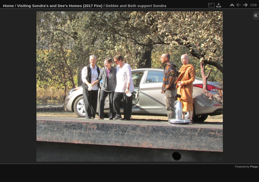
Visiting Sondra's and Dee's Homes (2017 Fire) (59, 6)
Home (8, 6)
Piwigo (254, 166)
